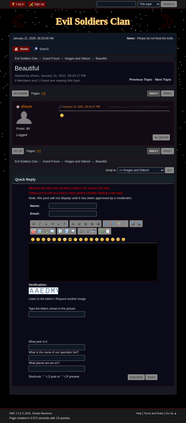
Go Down (20, 93)
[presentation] (65, 328)
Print (167, 93)
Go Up (18, 151)
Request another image (70, 299)
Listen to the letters (41, 299)
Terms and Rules (153, 413)
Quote (161, 137)
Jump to (111, 170)
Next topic (163, 79)
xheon (26, 106)
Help (138, 413)
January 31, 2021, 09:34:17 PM (81, 106)
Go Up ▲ (171, 413)
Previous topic (140, 79)
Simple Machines (42, 413)
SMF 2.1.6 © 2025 (20, 413)
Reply (153, 93)
